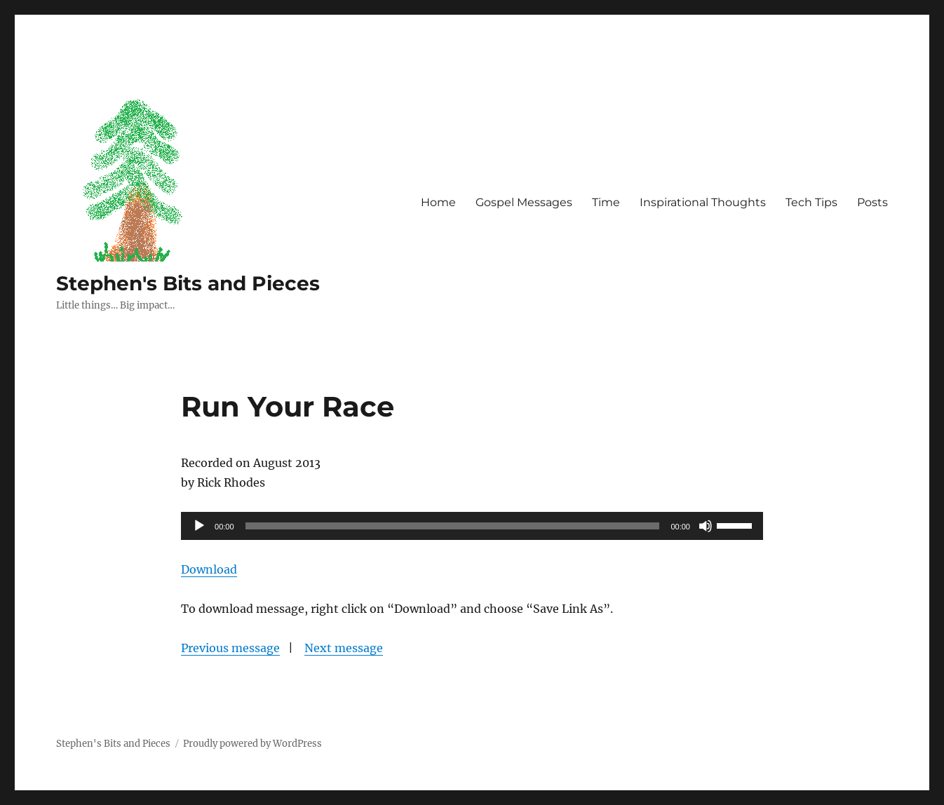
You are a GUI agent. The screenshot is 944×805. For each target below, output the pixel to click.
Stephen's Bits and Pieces (188, 283)
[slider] (452, 525)
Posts (872, 202)
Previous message (230, 648)
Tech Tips (811, 202)
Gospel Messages (524, 202)
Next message (343, 648)
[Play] (199, 526)
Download (209, 569)
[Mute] (706, 526)
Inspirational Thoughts (703, 202)
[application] (472, 526)
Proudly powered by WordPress (252, 744)
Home (438, 202)
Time (606, 202)
